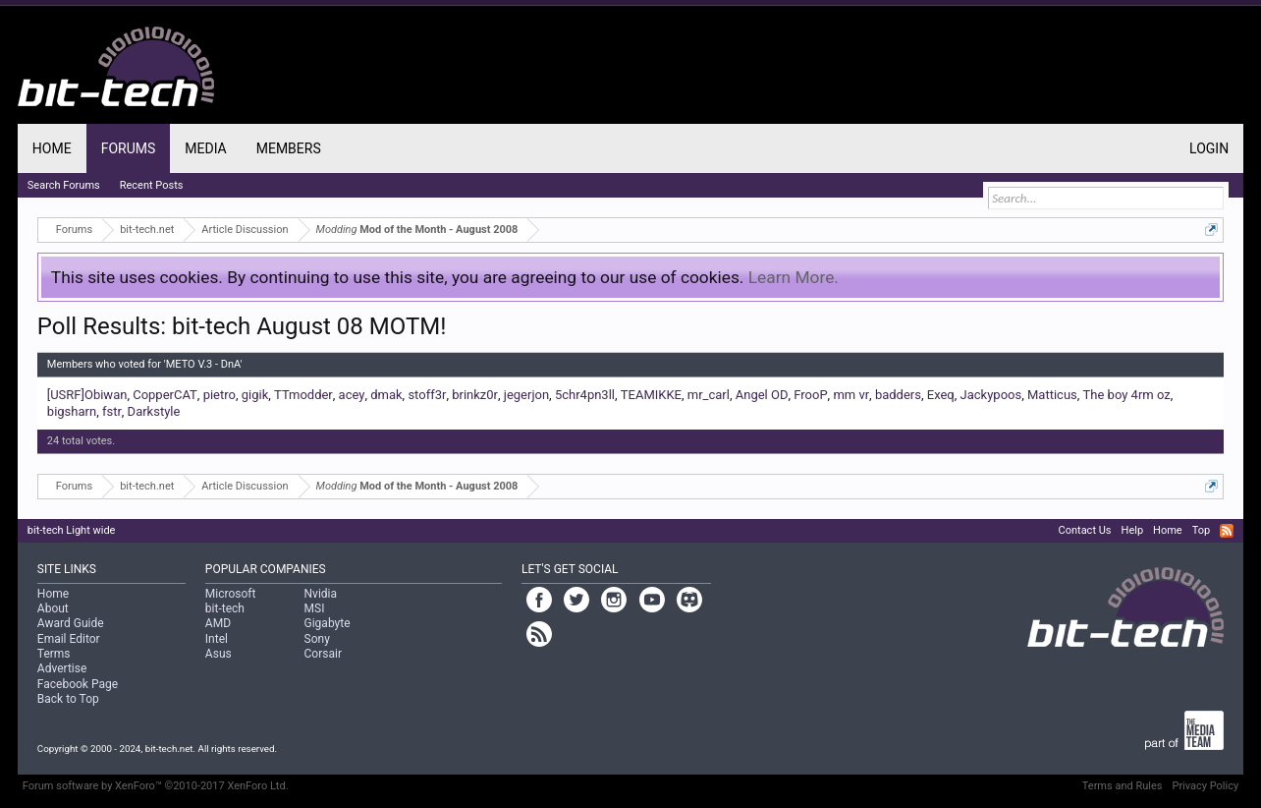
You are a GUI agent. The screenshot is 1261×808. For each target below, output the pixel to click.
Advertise (61, 668)
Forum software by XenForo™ (156, 785)
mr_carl (708, 394)
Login (1209, 148)
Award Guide (70, 623)
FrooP (810, 394)
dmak (386, 394)
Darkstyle (154, 411)
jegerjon (526, 394)
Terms (54, 654)
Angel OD (762, 394)
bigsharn (71, 411)
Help (1133, 530)
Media (205, 148)
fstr (112, 411)
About (53, 608)
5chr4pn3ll (585, 394)
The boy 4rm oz (1127, 394)
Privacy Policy (1205, 785)
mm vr (851, 394)
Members (288, 148)
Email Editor (68, 639)
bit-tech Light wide (71, 530)
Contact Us (1085, 530)
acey (352, 394)
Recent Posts (152, 185)
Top (1201, 530)
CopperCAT (165, 394)
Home (52, 148)
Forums (128, 148)
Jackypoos (991, 394)
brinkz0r (475, 394)
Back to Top (68, 699)
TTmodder (303, 394)
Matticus (1052, 394)
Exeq (941, 394)
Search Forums (63, 185)
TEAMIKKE (651, 394)
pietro (219, 394)
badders (898, 394)
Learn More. (793, 277)
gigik (255, 394)
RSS (1227, 531)
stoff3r (427, 394)
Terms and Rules (1122, 785)
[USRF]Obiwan (87, 394)
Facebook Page (77, 684)
